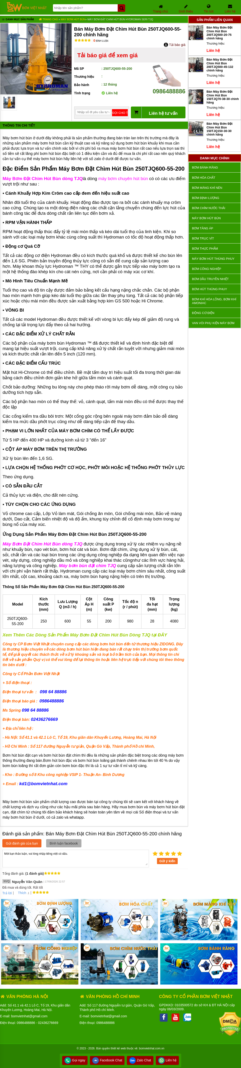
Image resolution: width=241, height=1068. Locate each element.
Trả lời (7, 893)
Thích (20, 893)
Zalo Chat (140, 1060)
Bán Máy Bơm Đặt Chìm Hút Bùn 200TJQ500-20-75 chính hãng (219, 33)
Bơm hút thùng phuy (209, 289)
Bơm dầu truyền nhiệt (210, 279)
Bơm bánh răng (205, 167)
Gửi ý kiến (167, 861)
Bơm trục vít (203, 238)
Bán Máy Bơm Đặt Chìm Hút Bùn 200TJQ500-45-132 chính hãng (219, 65)
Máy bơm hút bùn (73, 19)
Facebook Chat (107, 1060)
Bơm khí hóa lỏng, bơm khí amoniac (214, 301)
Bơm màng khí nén (207, 188)
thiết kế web (118, 1048)
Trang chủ (48, 19)
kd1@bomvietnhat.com (43, 783)
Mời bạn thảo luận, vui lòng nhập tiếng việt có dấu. (76, 858)
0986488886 (169, 88)
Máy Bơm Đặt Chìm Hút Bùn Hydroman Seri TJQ (120, 19)
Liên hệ (167, 1060)
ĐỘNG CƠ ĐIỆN (203, 313)
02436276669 (48, 1023)
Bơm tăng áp (202, 228)
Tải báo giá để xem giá (107, 55)
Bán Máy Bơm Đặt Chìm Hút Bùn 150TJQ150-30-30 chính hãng (219, 129)
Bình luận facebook (64, 843)
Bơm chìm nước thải (208, 208)
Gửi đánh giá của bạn (22, 843)
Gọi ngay (74, 1060)
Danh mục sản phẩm (17, 20)
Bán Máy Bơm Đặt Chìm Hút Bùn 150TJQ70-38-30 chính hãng (222, 97)
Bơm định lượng (205, 198)
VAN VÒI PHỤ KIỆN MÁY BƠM (213, 323)
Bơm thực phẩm (205, 248)
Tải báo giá (174, 45)
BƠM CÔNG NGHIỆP (206, 269)
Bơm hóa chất (203, 177)
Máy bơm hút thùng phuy (213, 258)
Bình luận (100, 41)
